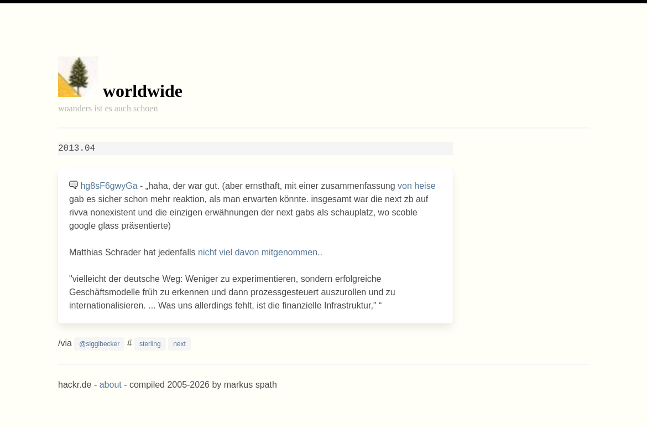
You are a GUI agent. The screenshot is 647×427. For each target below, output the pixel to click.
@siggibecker (99, 344)
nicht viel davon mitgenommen (257, 252)
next (179, 344)
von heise (417, 186)
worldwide (142, 91)
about (111, 384)
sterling (150, 344)
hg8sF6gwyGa (108, 186)
